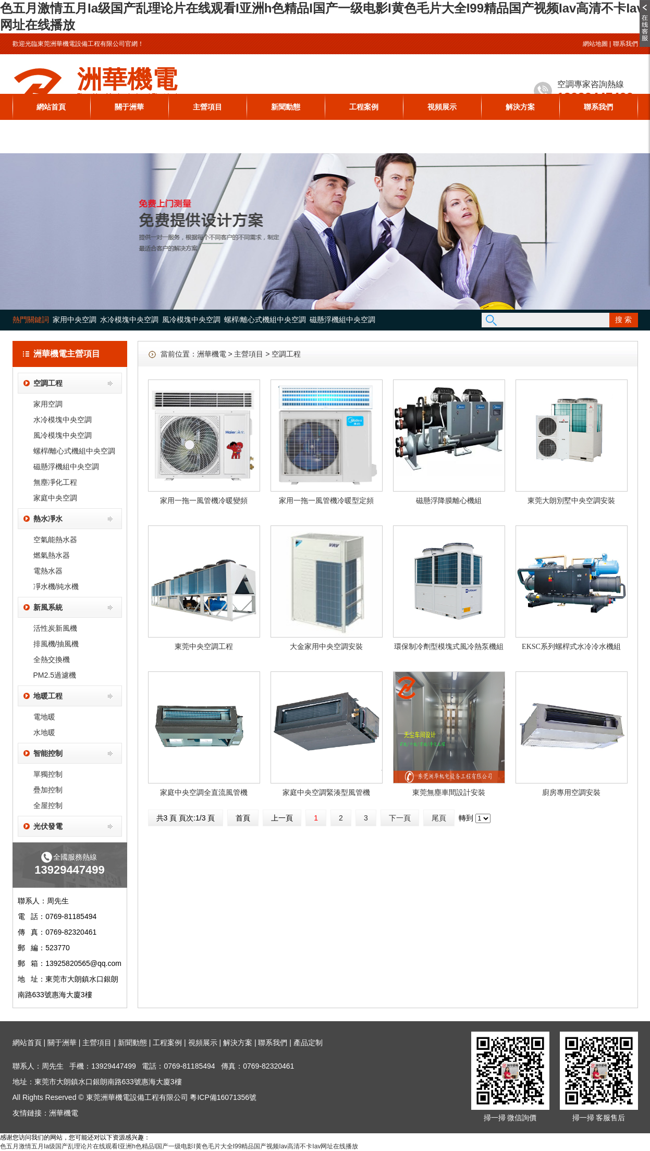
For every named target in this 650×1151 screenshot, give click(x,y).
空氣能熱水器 (55, 539)
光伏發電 (48, 826)
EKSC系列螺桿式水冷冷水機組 (571, 647)
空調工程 (48, 383)
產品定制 (308, 1042)
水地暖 (44, 732)
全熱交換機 (51, 659)
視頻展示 (442, 107)
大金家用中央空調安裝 (326, 647)
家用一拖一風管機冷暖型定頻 (326, 501)
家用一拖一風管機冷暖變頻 (204, 501)
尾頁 (439, 818)
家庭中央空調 (55, 498)
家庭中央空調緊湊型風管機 (326, 793)
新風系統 (48, 607)
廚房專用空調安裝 (571, 793)
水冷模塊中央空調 (129, 320)
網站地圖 (595, 43)
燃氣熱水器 (51, 555)
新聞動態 (285, 107)
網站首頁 (51, 107)
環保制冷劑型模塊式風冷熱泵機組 (449, 647)
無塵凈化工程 (55, 482)
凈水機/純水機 (56, 586)
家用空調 (48, 404)
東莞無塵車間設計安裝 (448, 793)
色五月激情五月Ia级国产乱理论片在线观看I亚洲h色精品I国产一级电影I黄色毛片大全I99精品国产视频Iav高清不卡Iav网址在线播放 (179, 1146)
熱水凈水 (48, 519)
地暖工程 (48, 696)
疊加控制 (48, 790)
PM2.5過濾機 (54, 675)
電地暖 (44, 717)
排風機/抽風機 (56, 644)
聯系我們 (625, 43)
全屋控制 (48, 805)
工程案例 (363, 107)
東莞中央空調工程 (204, 647)
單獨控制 (48, 774)
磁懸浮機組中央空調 (342, 320)
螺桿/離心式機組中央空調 (265, 320)
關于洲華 (129, 107)
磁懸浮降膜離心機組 (449, 501)
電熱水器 (48, 571)
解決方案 (520, 107)
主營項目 (207, 107)
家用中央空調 (74, 320)
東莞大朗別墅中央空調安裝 (571, 501)
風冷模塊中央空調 (191, 320)
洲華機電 (211, 354)
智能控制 (48, 753)
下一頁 (400, 818)
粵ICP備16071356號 (223, 1097)
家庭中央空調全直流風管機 (204, 793)
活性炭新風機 (55, 628)
